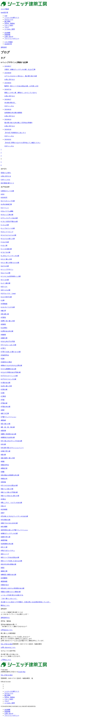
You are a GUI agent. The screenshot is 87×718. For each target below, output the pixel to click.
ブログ (6, 701)
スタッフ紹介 (8, 699)
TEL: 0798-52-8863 (7, 675)
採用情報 (7, 711)
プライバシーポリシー (11, 715)
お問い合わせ (8, 713)
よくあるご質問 (9, 703)
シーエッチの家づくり (11, 691)
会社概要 (7, 709)
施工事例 (7, 695)
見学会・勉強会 (9, 697)
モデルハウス (8, 693)
